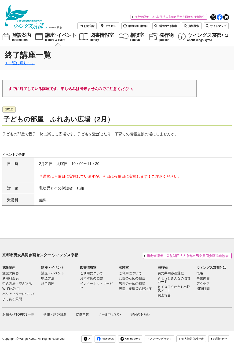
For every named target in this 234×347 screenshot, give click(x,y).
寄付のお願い (140, 314)
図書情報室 (88, 267)
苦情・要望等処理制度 (135, 288)
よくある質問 (12, 299)
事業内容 (203, 278)
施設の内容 (10, 273)
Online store (130, 339)
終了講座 (47, 283)
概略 (200, 273)
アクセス (203, 283)
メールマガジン (109, 314)
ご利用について (91, 273)
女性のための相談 (132, 278)
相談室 (124, 267)
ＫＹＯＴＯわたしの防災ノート (174, 288)
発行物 (163, 267)
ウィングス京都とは (211, 267)
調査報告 (164, 295)
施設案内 (8, 267)
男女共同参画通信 (171, 273)
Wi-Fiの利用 (11, 288)
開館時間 (203, 288)
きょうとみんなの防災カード (174, 280)
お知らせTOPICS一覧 (18, 314)
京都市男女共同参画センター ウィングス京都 (40, 255)
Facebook (105, 339)
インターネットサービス (96, 285)
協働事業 (82, 314)
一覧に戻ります (21, 63)
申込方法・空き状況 (17, 283)
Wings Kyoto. (28, 338)
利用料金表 (10, 278)
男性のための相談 (132, 283)
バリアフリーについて (18, 294)
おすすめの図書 (91, 278)
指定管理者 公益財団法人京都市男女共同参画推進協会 (170, 17)
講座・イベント (52, 267)
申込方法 (47, 278)
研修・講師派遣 (55, 314)
